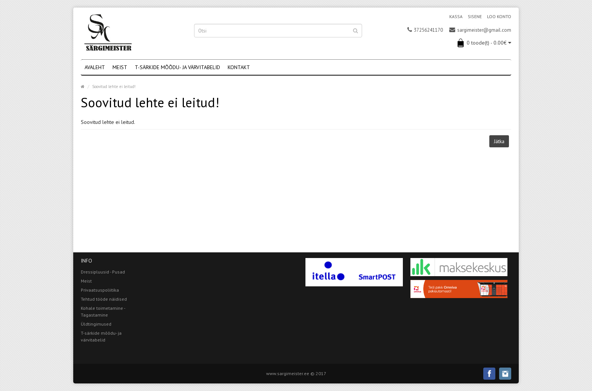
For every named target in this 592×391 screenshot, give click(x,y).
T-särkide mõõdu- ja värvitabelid (177, 67)
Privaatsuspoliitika (100, 290)
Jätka (499, 141)
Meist (120, 67)
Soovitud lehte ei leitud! (114, 86)
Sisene (475, 16)
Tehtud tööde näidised (104, 299)
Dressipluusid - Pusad (103, 272)
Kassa (455, 16)
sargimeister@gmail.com (480, 30)
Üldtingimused (96, 324)
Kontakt (239, 67)
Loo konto (499, 16)
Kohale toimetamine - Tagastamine (103, 311)
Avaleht (95, 67)
